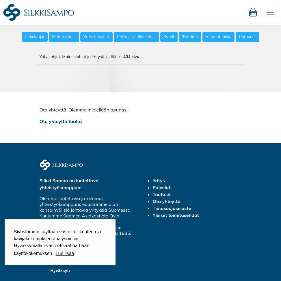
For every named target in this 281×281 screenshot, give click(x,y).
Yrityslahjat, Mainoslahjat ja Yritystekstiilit (78, 56)
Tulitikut (190, 36)
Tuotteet (162, 194)
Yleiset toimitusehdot (176, 215)
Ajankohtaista (218, 36)
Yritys (159, 180)
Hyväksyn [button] (60, 270)
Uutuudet (247, 36)
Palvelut (161, 187)
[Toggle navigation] (270, 12)
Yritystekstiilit (96, 36)
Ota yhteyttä (166, 201)
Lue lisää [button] (65, 253)
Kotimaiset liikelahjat (136, 36)
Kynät (168, 36)
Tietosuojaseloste (172, 208)
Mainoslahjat (64, 36)
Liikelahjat (34, 36)
